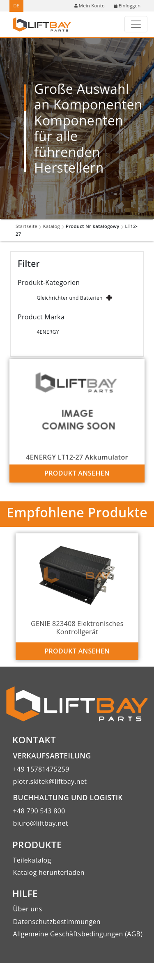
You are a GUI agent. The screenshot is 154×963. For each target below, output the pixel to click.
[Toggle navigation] (135, 24)
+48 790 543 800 (39, 810)
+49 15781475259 (41, 769)
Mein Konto (89, 5)
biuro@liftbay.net (40, 823)
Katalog (51, 226)
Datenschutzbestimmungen (57, 921)
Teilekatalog (32, 860)
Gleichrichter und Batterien (69, 297)
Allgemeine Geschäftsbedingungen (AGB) (78, 933)
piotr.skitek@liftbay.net (50, 781)
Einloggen (127, 5)
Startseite (26, 226)
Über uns (27, 908)
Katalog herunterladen (49, 872)
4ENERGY (48, 331)
